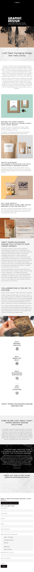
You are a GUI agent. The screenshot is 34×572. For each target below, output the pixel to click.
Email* (17, 525)
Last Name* (17, 515)
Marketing (5, 546)
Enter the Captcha (17, 560)
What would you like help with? (9, 534)
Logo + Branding (7, 537)
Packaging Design (8, 540)
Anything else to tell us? (17, 554)
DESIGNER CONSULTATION (9, 503)
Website (5, 542)
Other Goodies (7, 549)
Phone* (17, 520)
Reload (3, 563)
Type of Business (17, 530)
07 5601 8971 (10, 506)
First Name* (17, 509)
